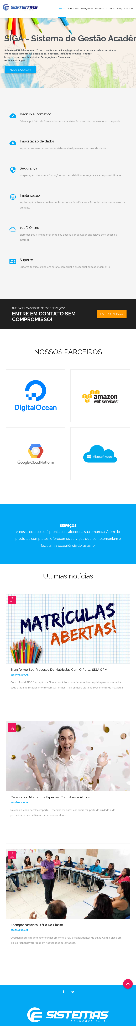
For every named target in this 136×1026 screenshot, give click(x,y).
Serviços (99, 8)
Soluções (87, 8)
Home (62, 8)
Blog (119, 8)
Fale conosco (111, 314)
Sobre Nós (73, 8)
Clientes (110, 8)
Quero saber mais (20, 69)
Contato (128, 8)
